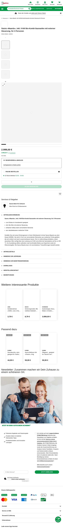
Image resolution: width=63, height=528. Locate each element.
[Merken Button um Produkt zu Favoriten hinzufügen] (60, 194)
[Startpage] (4, 3)
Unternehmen (6, 520)
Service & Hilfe (6, 511)
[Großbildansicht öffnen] (31, 112)
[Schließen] (61, 13)
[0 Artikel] (31, 182)
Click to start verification (18, 479)
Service (49, 8)
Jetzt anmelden (47, 472)
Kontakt (4, 506)
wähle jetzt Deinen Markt (38, 13)
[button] (2, 8)
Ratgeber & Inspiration (35, 8)
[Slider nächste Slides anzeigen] (5, 81)
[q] (15, 8)
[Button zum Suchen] (28, 8)
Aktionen (58, 8)
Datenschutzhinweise (43, 466)
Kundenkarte (12, 153)
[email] (16, 472)
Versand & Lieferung (8, 515)
